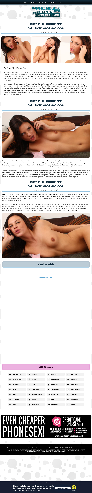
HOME (26, 2)
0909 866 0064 (54, 28)
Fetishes (33, 2)
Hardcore (52, 2)
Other (60, 2)
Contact (63, 451)
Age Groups (42, 2)
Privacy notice (57, 451)
